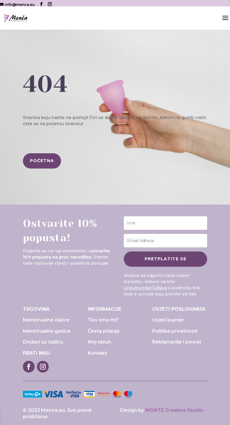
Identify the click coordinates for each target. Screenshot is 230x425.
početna (42, 160)
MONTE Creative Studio (174, 410)
